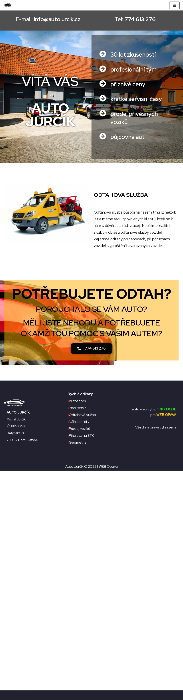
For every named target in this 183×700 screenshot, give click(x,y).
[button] (91, 348)
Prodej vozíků (79, 428)
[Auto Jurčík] (8, 5)
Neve (7, 695)
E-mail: (46, 19)
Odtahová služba (82, 414)
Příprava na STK (81, 435)
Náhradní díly (78, 421)
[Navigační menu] (174, 5)
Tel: (136, 19)
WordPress (36, 695)
